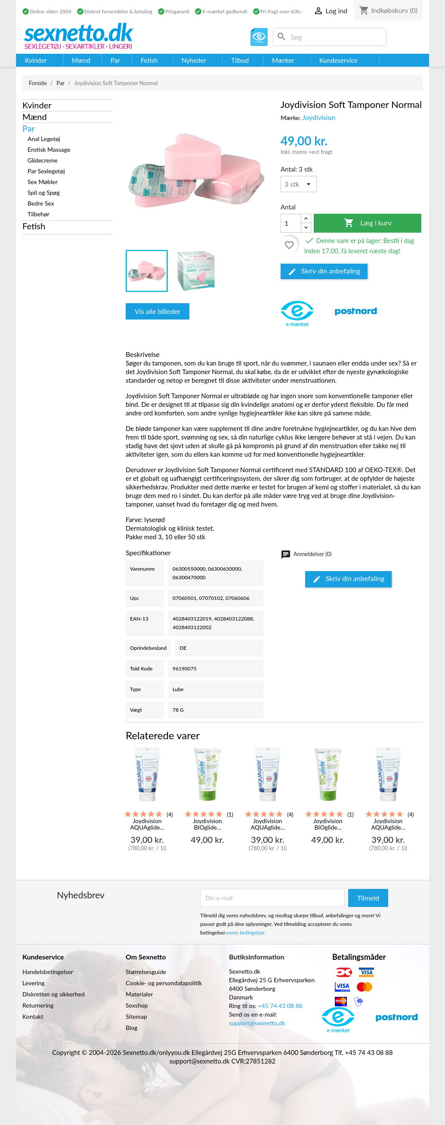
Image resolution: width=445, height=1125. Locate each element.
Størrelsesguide (146, 971)
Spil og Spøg (44, 192)
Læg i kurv (368, 223)
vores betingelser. (246, 932)
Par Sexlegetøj (46, 171)
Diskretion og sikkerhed (53, 994)
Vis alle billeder (157, 311)
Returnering (37, 1005)
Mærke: (291, 117)
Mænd (34, 116)
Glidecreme (43, 160)
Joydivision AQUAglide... (147, 824)
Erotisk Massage (49, 149)
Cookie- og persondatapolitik (164, 983)
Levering (33, 983)
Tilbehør (38, 214)
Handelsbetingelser (47, 971)
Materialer (139, 994)
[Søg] (329, 37)
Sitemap (136, 1016)
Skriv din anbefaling (324, 271)
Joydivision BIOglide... (207, 824)
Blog (131, 1027)
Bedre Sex (41, 203)
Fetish (33, 225)
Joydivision (318, 117)
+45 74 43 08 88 (280, 1005)
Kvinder (37, 105)
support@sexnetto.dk (257, 1023)
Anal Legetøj (44, 138)
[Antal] (299, 184)
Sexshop (137, 1005)
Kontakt (32, 1016)
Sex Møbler (43, 181)
